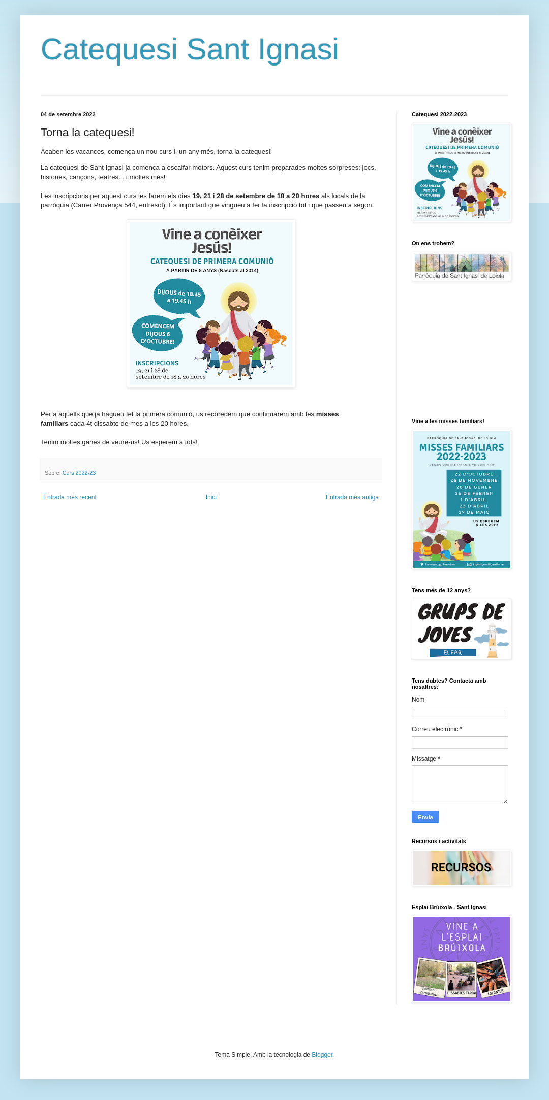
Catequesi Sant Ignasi (190, 49)
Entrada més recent (70, 497)
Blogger (322, 1054)
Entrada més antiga (352, 497)
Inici (211, 497)
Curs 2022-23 (79, 473)
